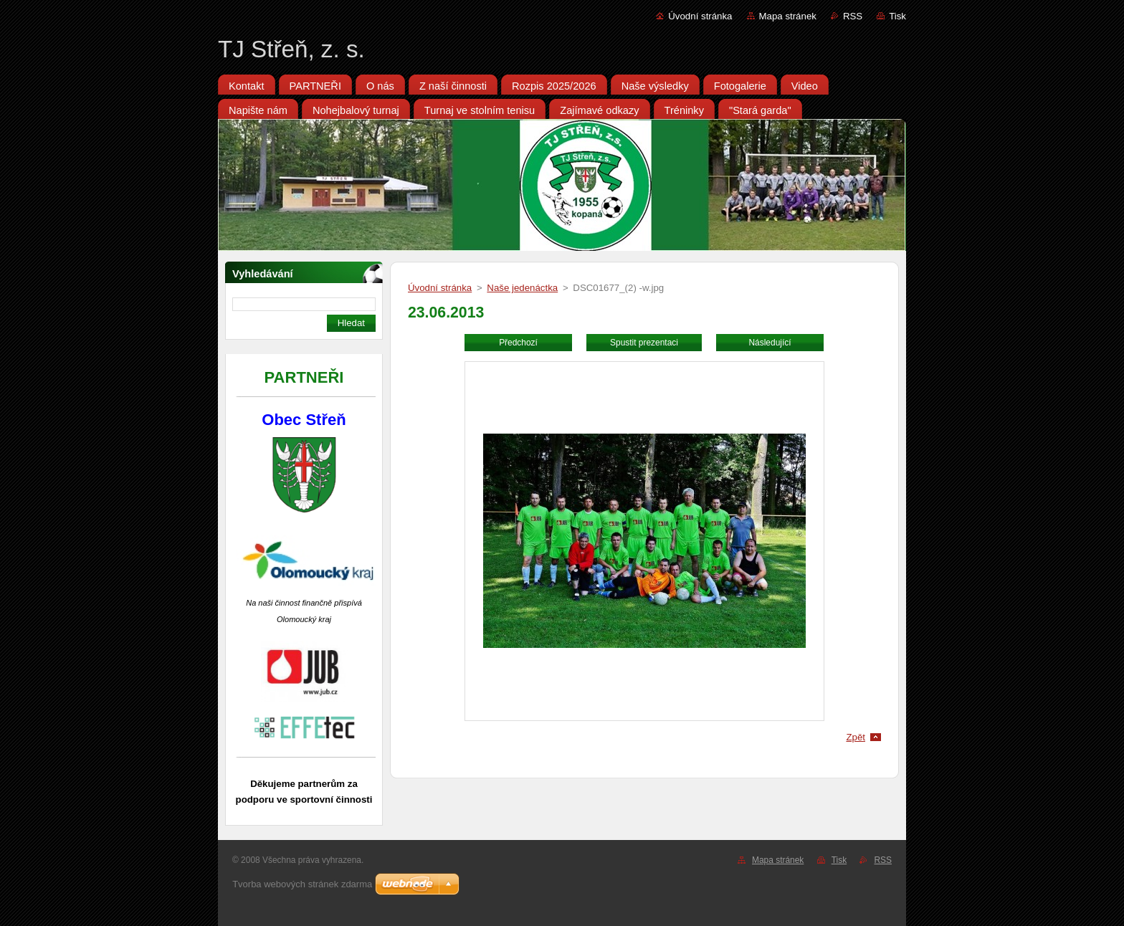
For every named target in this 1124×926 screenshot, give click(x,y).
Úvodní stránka (700, 16)
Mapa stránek (787, 16)
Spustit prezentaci (644, 343)
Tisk (897, 16)
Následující (769, 343)
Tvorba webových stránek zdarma (302, 884)
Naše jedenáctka (522, 287)
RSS (852, 16)
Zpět (855, 737)
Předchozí (518, 343)
